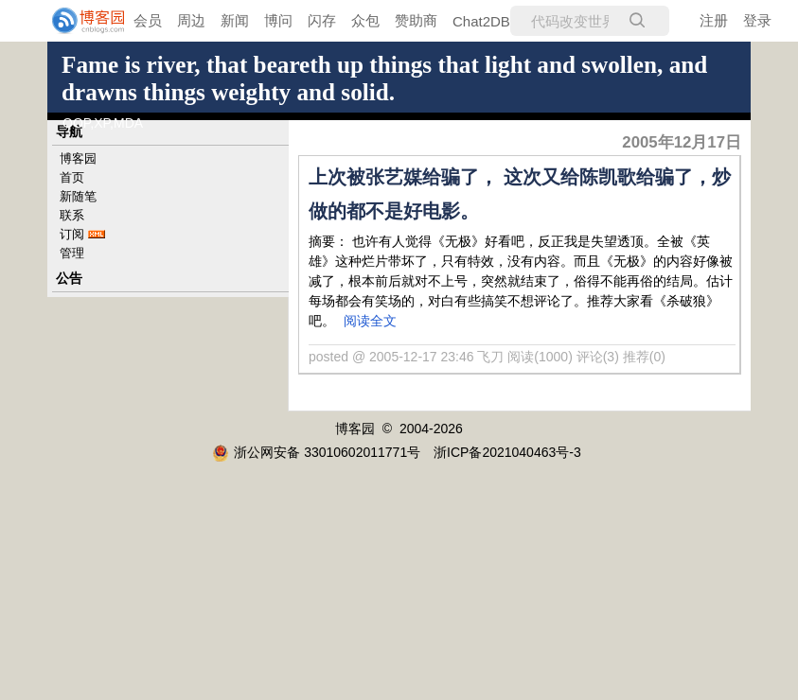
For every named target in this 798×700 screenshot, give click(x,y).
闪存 (322, 20)
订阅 (72, 234)
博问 (278, 20)
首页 (72, 177)
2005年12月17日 (681, 142)
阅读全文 (370, 320)
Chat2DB (481, 21)
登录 (757, 20)
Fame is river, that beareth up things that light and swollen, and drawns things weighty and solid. (384, 78)
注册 (714, 20)
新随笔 (78, 196)
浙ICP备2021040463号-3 (507, 452)
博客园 (78, 158)
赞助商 (416, 20)
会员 (147, 20)
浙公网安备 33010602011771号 (316, 452)
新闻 (235, 20)
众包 (365, 20)
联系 (72, 215)
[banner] (76, 21)
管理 (72, 253)
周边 (191, 20)
